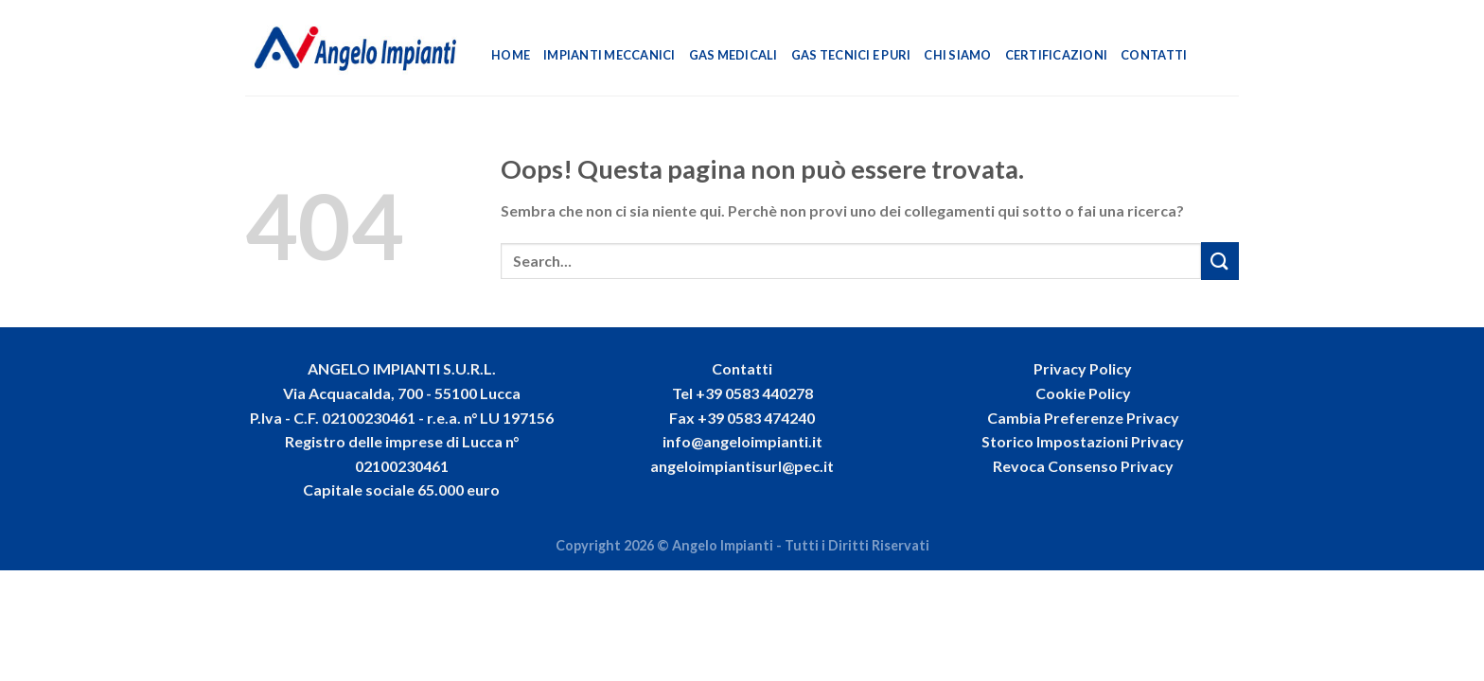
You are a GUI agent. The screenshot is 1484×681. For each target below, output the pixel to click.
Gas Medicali (733, 54)
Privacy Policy (1083, 368)
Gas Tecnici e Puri (851, 54)
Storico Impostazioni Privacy (1082, 441)
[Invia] (1220, 260)
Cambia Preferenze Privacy (1083, 418)
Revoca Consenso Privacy (1083, 466)
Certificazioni (1056, 54)
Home (510, 54)
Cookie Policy (1083, 393)
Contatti (1154, 54)
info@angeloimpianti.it (742, 441)
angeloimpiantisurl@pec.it (742, 466)
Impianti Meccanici (609, 54)
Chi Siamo (957, 54)
